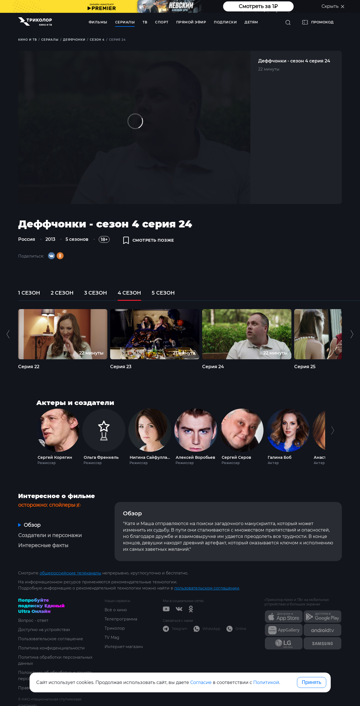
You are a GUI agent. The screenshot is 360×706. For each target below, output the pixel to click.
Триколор (115, 628)
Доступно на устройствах (44, 629)
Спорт (161, 22)
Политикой (266, 682)
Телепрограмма (121, 619)
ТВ (144, 22)
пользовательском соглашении (206, 588)
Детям (251, 22)
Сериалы (125, 22)
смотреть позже (148, 240)
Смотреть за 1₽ (258, 6)
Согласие (201, 682)
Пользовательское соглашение (50, 638)
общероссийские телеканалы (70, 573)
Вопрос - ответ (33, 620)
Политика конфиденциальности (51, 648)
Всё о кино (116, 609)
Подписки (225, 22)
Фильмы (98, 22)
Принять (311, 682)
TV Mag (112, 637)
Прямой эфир (191, 22)
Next (332, 435)
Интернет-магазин (124, 646)
